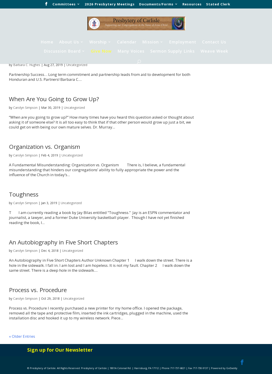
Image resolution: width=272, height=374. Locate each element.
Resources (192, 4)
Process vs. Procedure (38, 290)
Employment (182, 42)
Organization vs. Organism (44, 147)
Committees (64, 4)
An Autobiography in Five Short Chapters (63, 242)
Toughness (23, 194)
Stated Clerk (218, 4)
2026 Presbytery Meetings (110, 4)
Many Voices (130, 51)
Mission (150, 42)
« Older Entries (22, 336)
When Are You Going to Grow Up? (54, 99)
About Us (69, 42)
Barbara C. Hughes (26, 65)
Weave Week (214, 51)
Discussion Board (62, 51)
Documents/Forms (156, 4)
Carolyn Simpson (25, 107)
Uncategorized (76, 65)
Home (47, 42)
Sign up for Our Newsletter (60, 350)
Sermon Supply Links (172, 51)
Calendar (126, 42)
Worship (98, 42)
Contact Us (214, 42)
